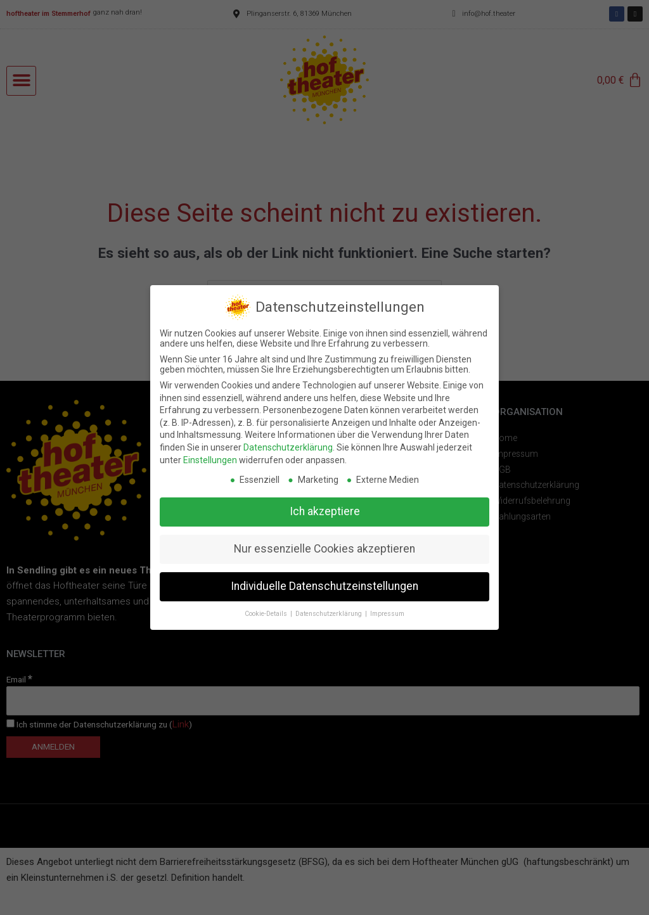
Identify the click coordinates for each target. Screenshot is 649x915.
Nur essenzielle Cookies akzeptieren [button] (324, 540)
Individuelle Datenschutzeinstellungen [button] (324, 578)
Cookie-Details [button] (267, 605)
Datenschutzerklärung (288, 439)
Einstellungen (210, 451)
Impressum (387, 605)
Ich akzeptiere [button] (325, 503)
